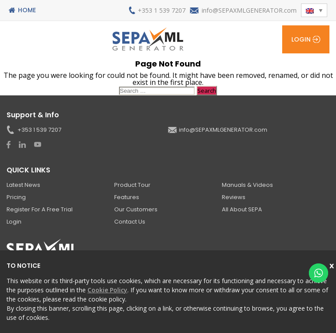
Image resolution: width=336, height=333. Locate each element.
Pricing (16, 197)
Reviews (233, 197)
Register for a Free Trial (40, 209)
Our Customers (136, 209)
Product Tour (132, 185)
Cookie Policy (107, 290)
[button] (314, 10)
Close (332, 264)
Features (126, 197)
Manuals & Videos (247, 185)
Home (27, 10)
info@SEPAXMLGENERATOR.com (249, 10)
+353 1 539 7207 (162, 10)
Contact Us (129, 221)
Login (301, 39)
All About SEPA (242, 209)
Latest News (23, 185)
